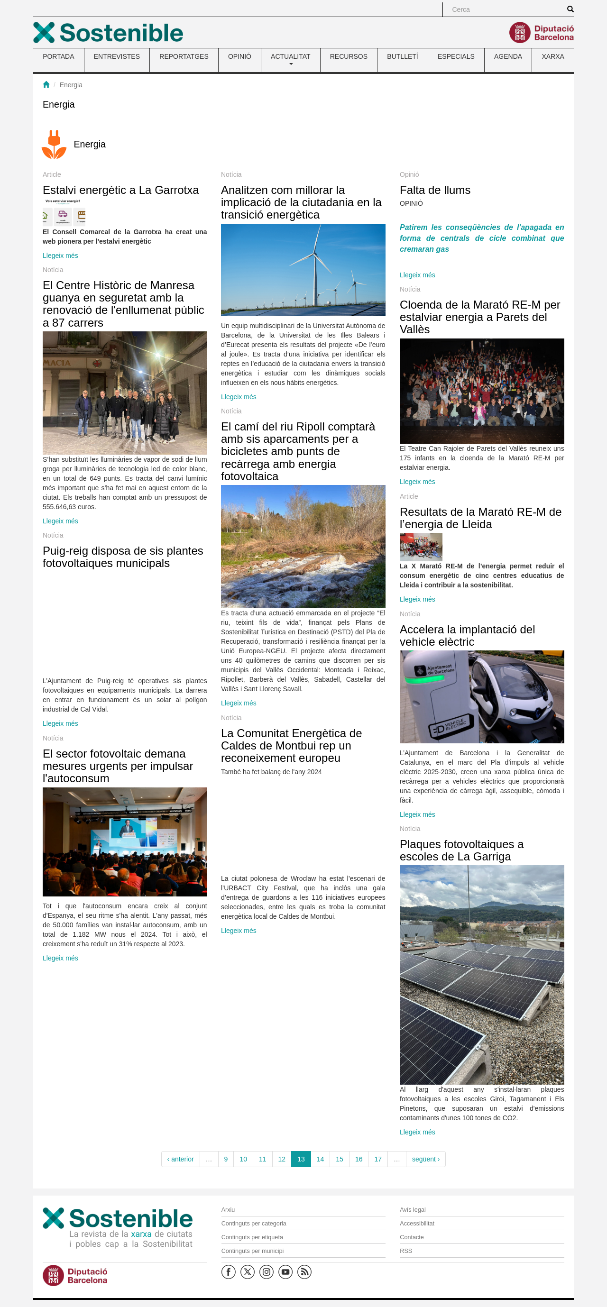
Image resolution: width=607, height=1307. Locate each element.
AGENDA (508, 56)
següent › (426, 1159)
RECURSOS (349, 56)
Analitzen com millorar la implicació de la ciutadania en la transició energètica (301, 202)
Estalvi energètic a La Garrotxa (121, 189)
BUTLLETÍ (402, 56)
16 (359, 1159)
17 (378, 1159)
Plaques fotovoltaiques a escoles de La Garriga (462, 850)
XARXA (553, 56)
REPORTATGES (183, 56)
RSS (406, 1251)
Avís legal (412, 1209)
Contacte (411, 1237)
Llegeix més (60, 255)
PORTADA (58, 56)
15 (339, 1159)
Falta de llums (435, 189)
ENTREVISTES (117, 56)
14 (320, 1159)
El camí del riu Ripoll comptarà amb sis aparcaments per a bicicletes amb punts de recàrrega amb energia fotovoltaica (298, 451)
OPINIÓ (239, 56)
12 (282, 1159)
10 (243, 1159)
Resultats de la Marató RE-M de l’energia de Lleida (480, 517)
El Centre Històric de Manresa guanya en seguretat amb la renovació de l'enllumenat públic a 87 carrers (123, 304)
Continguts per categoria (253, 1223)
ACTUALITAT (291, 59)
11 (263, 1159)
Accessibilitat (417, 1223)
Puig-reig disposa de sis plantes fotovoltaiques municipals (123, 556)
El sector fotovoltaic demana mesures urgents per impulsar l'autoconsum (118, 766)
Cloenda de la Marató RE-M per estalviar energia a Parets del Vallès (480, 317)
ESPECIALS (456, 56)
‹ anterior (180, 1159)
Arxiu (228, 1209)
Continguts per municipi (252, 1251)
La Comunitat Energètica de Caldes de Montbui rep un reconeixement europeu (291, 746)
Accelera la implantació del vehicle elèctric (467, 635)
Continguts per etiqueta (252, 1237)
